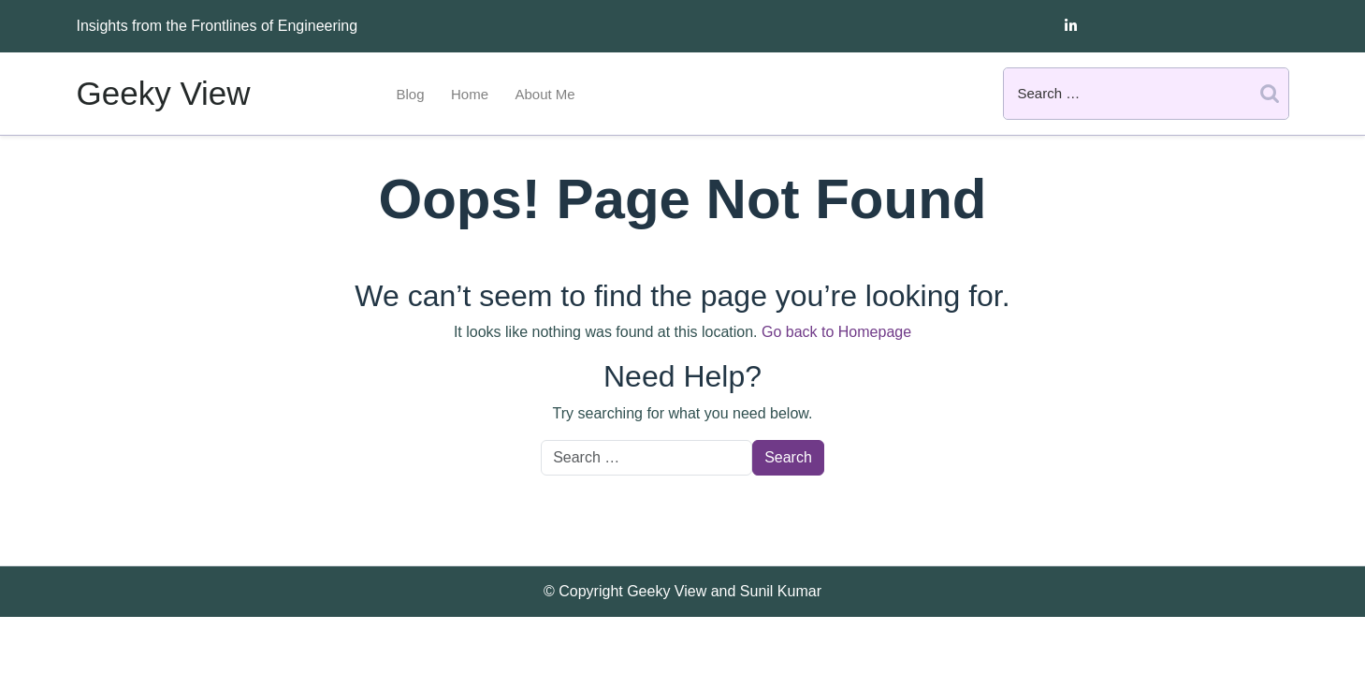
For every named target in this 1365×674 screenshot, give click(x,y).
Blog (411, 94)
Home (469, 94)
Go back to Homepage (836, 332)
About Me (544, 94)
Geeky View (164, 93)
